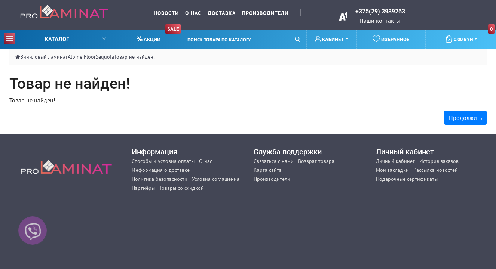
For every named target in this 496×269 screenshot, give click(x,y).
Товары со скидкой (181, 188)
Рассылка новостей (435, 170)
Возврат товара (316, 161)
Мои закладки (392, 170)
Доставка (222, 13)
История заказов (439, 161)
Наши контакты (379, 20)
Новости (166, 13)
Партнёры (143, 188)
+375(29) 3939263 (380, 11)
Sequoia (105, 56)
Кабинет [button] (330, 39)
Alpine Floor (82, 56)
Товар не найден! (134, 56)
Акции (159, 36)
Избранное (391, 39)
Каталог (55, 38)
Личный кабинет (395, 161)
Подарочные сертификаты (407, 179)
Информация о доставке (161, 170)
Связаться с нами (274, 161)
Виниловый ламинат (44, 56)
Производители (265, 13)
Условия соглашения (215, 179)
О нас (193, 13)
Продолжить (465, 117)
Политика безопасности (159, 179)
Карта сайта (268, 170)
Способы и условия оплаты (163, 161)
